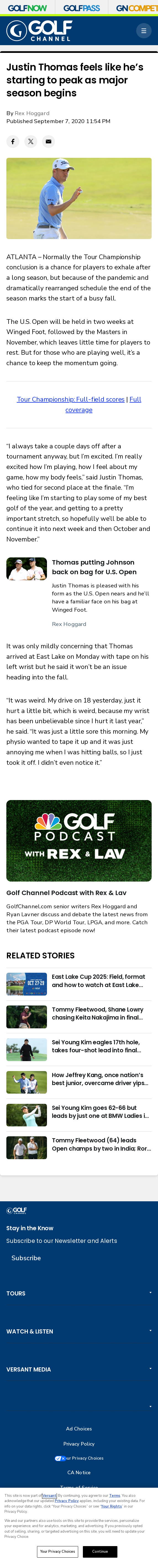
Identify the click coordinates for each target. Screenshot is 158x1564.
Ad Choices (79, 1429)
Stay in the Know (29, 1228)
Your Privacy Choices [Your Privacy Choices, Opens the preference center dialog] (57, 1552)
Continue (100, 1552)
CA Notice (79, 1473)
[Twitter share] (30, 141)
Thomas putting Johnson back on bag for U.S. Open (94, 567)
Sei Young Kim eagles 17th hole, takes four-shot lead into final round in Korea (96, 1046)
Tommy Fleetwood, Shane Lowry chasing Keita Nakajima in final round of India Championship (98, 1013)
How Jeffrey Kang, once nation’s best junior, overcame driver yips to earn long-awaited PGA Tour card (98, 1079)
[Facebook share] (12, 141)
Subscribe (26, 1258)
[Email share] (48, 141)
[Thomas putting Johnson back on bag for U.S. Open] (26, 568)
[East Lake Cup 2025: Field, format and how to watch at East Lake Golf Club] (26, 984)
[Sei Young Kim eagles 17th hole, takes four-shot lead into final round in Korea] (26, 1049)
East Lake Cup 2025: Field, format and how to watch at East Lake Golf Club (98, 981)
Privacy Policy (79, 1444)
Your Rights (111, 1507)
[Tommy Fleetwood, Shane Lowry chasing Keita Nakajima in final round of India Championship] (26, 1016)
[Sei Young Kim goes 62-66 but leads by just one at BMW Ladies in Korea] (26, 1115)
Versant (49, 1495)
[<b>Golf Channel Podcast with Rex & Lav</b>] (78, 840)
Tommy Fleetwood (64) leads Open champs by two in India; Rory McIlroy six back (101, 1144)
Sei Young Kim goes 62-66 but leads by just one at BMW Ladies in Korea (100, 1112)
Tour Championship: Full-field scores (71, 399)
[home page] (39, 30)
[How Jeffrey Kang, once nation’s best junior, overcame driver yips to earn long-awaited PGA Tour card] (26, 1082)
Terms (114, 1495)
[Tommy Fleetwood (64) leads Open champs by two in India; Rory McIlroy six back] (26, 1147)
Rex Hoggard (32, 113)
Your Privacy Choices (85, 1459)
